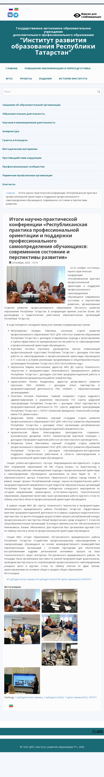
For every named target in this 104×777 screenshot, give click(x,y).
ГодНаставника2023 (76, 697)
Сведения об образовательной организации (31, 104)
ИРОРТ (93, 697)
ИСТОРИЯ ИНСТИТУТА (73, 78)
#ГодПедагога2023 (46, 579)
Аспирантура (10, 131)
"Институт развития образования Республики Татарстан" (53, 46)
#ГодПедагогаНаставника (21, 579)
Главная (11, 68)
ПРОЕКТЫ (26, 78)
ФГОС (9, 78)
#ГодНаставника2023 (70, 579)
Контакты (8, 184)
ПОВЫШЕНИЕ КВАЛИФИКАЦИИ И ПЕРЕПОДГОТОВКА (57, 68)
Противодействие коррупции (21, 157)
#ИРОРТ (87, 579)
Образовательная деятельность (23, 113)
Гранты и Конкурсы (15, 140)
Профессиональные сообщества (23, 166)
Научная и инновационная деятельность (28, 122)
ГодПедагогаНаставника (29, 697)
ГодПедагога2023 (54, 697)
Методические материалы (19, 148)
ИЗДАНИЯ (45, 78)
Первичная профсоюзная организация (27, 175)
